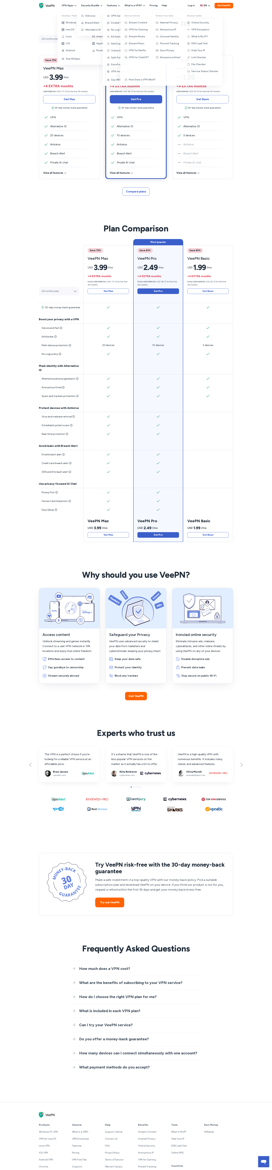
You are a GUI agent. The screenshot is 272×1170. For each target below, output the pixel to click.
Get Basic (202, 99)
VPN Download (80, 1138)
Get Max (69, 99)
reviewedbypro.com (184, 748)
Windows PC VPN (48, 1131)
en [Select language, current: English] (205, 5)
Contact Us (111, 1138)
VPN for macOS (47, 1138)
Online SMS (177, 1152)
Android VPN (46, 1159)
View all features (55, 172)
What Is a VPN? (135, 5)
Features (113, 5)
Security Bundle (92, 5)
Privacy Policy (112, 1152)
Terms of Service (114, 1159)
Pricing (154, 5)
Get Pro (136, 99)
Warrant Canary (113, 1166)
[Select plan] (58, 39)
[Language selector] (205, 5)
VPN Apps (69, 5)
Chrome (43, 1166)
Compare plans (136, 191)
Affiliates (209, 1131)
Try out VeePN (109, 902)
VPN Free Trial (79, 1159)
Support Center (114, 1131)
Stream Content (147, 1131)
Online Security (146, 1145)
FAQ (107, 1145)
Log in (191, 5)
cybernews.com (115, 748)
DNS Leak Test (179, 1145)
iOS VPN (43, 1152)
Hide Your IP (177, 1138)
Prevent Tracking (147, 1166)
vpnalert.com (47, 748)
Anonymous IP (146, 1152)
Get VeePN (223, 5)
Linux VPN (44, 1145)
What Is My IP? (178, 1131)
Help (164, 5)
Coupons (77, 1166)
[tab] (136, 114)
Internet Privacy (146, 1138)
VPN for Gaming (147, 1159)
